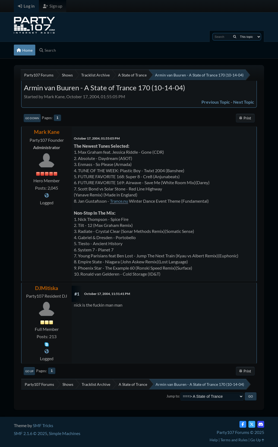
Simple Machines (64, 433)
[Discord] (260, 424)
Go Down (32, 118)
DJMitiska (46, 288)
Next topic (243, 101)
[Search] (234, 37)
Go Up (29, 371)
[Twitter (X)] (251, 424)
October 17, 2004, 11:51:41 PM (107, 293)
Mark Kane (46, 132)
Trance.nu (119, 201)
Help (214, 439)
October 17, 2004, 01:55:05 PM (97, 138)
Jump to (172, 396)
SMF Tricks (43, 425)
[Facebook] (242, 424)
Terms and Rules (234, 439)
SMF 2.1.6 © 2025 (30, 433)
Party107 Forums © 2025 (240, 432)
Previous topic (215, 101)
